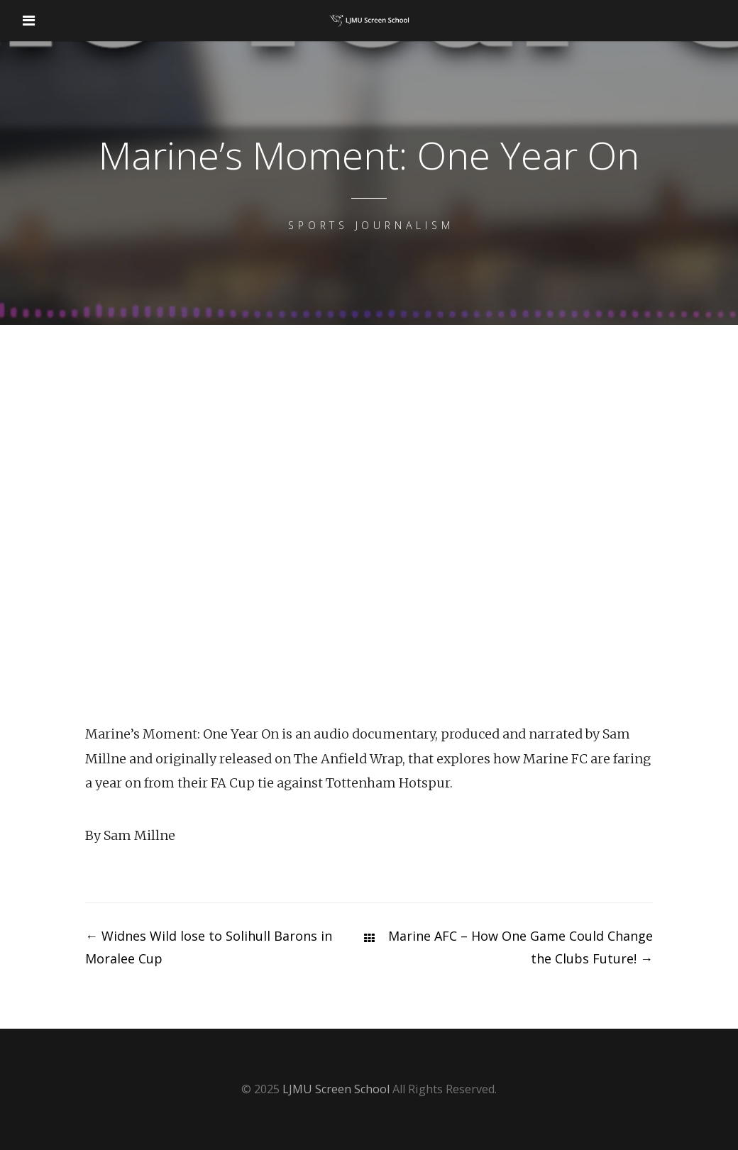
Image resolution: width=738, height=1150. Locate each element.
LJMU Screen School (336, 1089)
